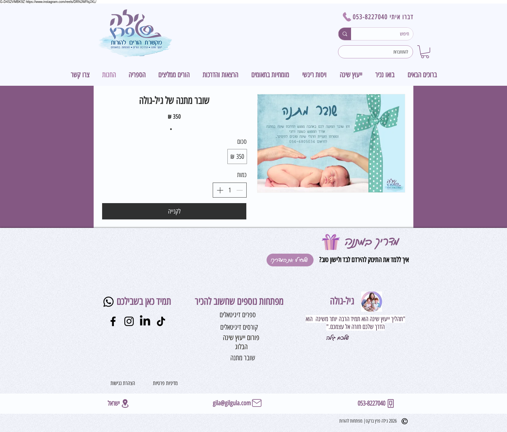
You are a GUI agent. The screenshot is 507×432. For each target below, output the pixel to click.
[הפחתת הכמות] (239, 190)
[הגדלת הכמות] (220, 190)
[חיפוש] (387, 34)
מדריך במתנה (372, 241)
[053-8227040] (376, 403)
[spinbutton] (230, 190)
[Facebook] (113, 321)
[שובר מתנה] (243, 358)
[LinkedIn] (145, 321)
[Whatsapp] (108, 301)
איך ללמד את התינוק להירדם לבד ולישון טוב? (363, 260)
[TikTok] (161, 321)
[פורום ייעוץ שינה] (241, 338)
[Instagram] (129, 321)
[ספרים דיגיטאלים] (237, 314)
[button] (425, 51)
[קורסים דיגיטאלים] (239, 327)
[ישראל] (119, 403)
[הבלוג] (241, 347)
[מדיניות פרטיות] (165, 383)
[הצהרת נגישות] (123, 383)
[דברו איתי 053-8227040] (375, 16)
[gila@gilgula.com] (237, 403)
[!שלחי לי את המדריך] (290, 260)
